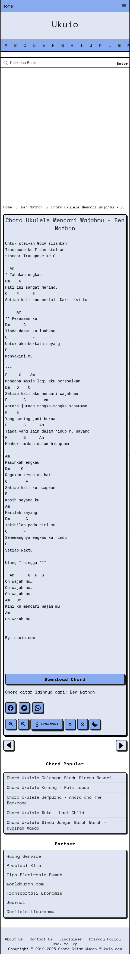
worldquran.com (25, 884)
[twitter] (24, 707)
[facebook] (10, 707)
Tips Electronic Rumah (34, 874)
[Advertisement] (65, 137)
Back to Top (64, 944)
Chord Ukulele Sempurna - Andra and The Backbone (54, 800)
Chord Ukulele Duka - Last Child (45, 813)
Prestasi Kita (24, 865)
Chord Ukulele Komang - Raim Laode (48, 787)
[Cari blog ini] (65, 62)
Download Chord (65, 679)
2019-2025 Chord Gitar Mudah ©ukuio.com (79, 949)
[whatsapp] (37, 707)
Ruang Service (24, 856)
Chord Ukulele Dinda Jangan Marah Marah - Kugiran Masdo (56, 825)
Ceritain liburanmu (30, 911)
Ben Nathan (82, 692)
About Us (14, 939)
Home (7, 6)
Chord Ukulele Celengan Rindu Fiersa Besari (59, 778)
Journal (16, 902)
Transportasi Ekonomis (34, 893)
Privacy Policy (105, 939)
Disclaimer (70, 939)
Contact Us (41, 939)
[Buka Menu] (124, 6)
